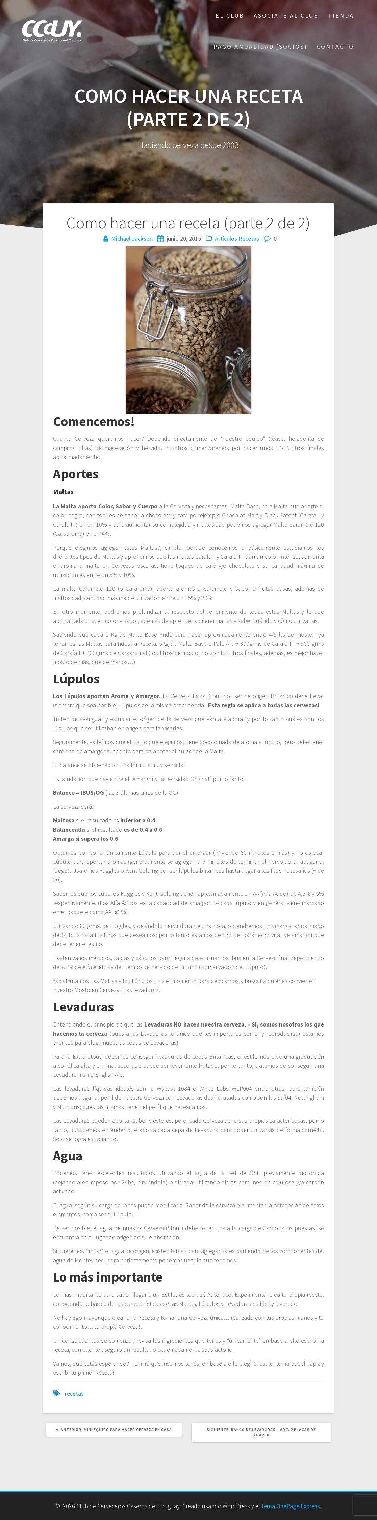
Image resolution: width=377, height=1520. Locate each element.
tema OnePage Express (290, 1506)
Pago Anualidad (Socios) (260, 46)
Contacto (335, 46)
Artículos (226, 239)
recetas (74, 1393)
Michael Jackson (132, 239)
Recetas (248, 239)
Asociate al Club (286, 15)
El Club (230, 15)
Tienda (341, 15)
